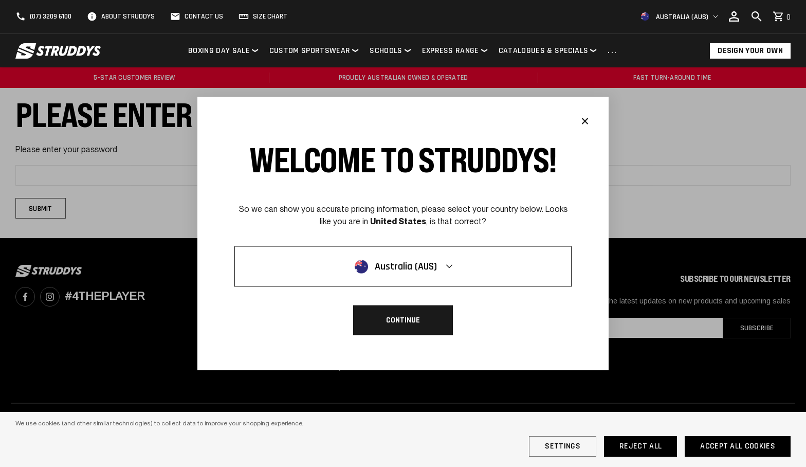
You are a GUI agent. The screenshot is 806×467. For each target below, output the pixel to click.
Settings (562, 446)
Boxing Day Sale (219, 50)
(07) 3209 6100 (50, 16)
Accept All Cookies (737, 446)
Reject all (640, 446)
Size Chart (270, 16)
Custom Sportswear (309, 50)
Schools (386, 50)
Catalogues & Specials (544, 50)
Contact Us (204, 16)
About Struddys (128, 16)
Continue (403, 320)
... (613, 51)
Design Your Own (750, 50)
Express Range (450, 50)
